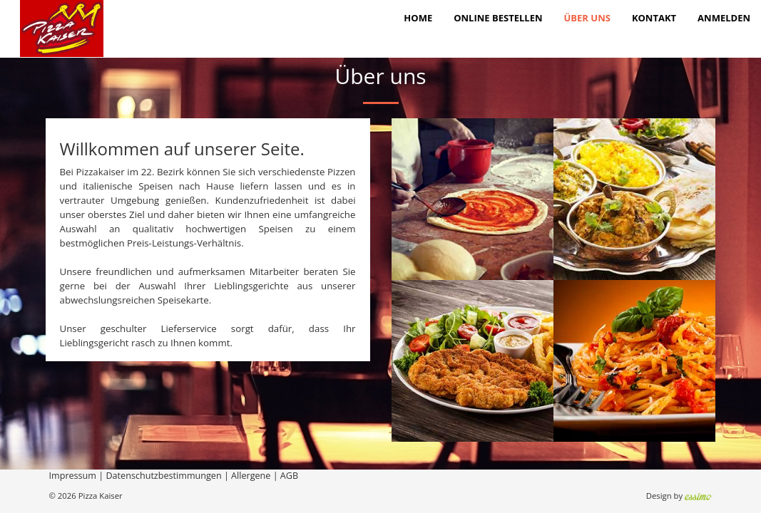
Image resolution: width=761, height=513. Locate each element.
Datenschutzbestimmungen (163, 476)
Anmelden (724, 17)
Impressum (73, 476)
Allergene (250, 476)
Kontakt (654, 17)
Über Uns (587, 17)
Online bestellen (498, 17)
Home (418, 17)
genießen (186, 200)
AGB (289, 476)
